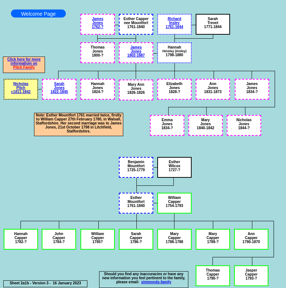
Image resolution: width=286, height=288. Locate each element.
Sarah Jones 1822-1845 (59, 88)
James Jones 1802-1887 (136, 51)
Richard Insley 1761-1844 (174, 23)
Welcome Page (38, 14)
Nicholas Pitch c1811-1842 (20, 88)
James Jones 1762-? (98, 23)
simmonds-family (156, 282)
